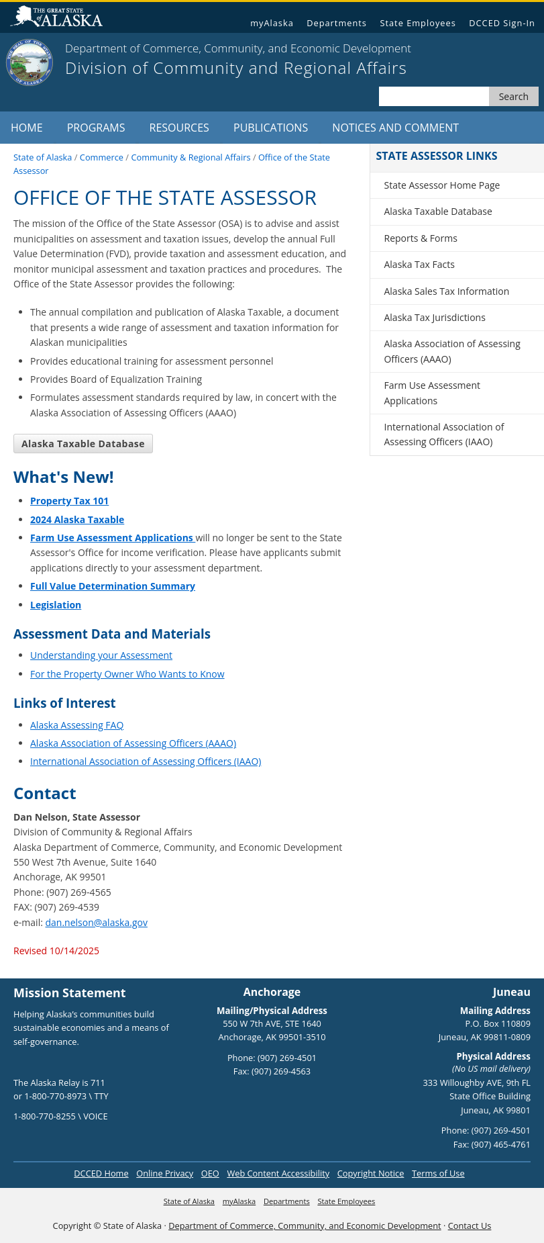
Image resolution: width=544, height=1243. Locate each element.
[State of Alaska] (29, 62)
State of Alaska (61, 17)
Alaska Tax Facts (419, 264)
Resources (179, 127)
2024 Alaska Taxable (77, 519)
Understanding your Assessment (101, 655)
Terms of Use (438, 1173)
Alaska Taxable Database (83, 443)
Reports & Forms (420, 238)
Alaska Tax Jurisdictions (434, 317)
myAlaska (272, 23)
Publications (270, 127)
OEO (210, 1173)
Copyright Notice (370, 1173)
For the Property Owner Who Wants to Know (127, 673)
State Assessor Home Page (442, 185)
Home (27, 127)
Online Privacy (164, 1173)
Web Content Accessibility (278, 1173)
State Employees (417, 23)
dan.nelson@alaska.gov (97, 922)
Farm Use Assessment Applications (432, 392)
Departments (337, 23)
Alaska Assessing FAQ (76, 725)
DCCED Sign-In (502, 23)
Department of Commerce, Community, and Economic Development (304, 1225)
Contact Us (470, 1225)
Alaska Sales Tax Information (446, 291)
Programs (96, 127)
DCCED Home (101, 1173)
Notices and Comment (395, 127)
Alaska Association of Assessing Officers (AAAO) (133, 743)
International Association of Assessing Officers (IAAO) (145, 761)
